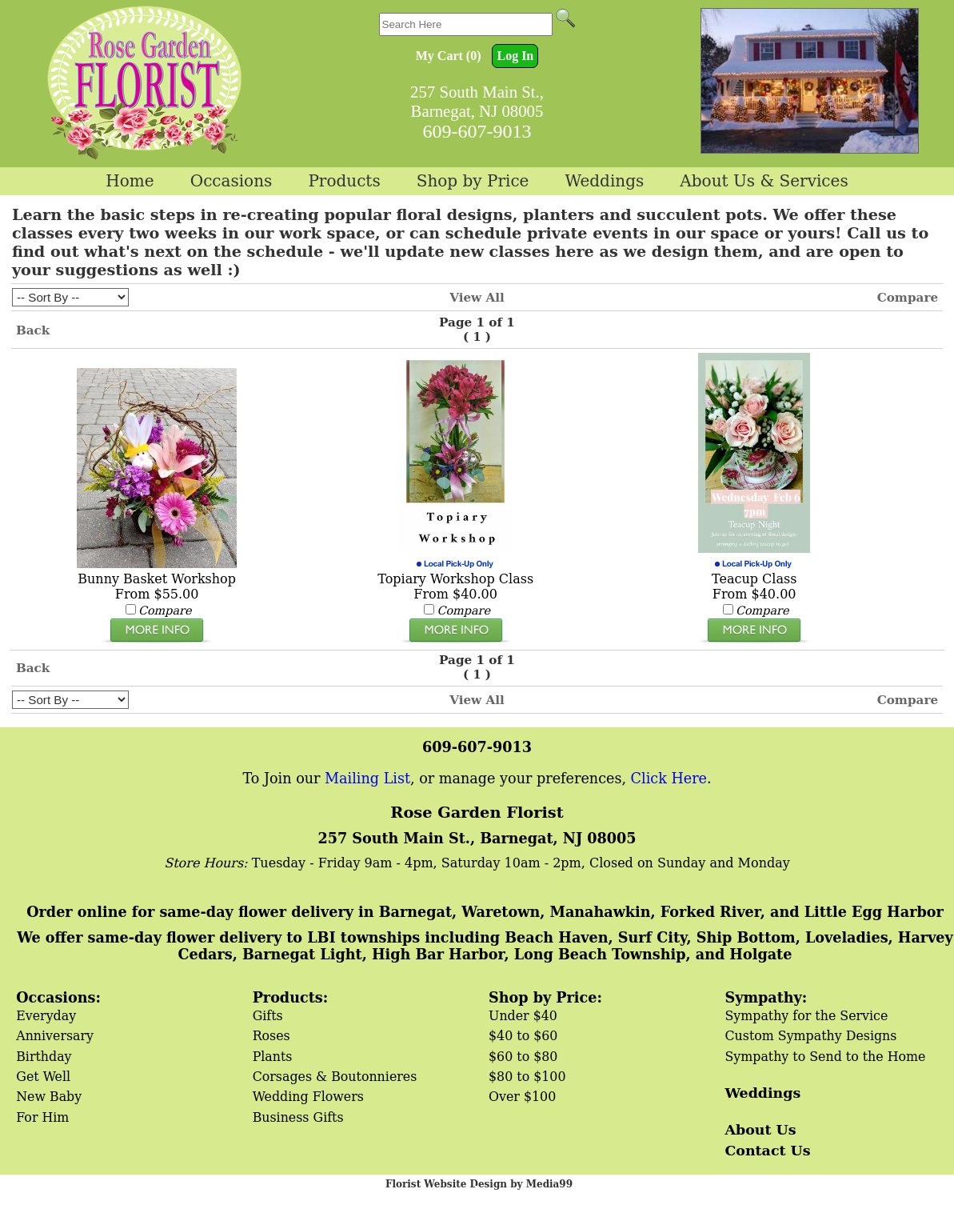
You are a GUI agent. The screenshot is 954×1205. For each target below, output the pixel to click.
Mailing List (367, 779)
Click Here (669, 779)
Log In (515, 55)
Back (33, 330)
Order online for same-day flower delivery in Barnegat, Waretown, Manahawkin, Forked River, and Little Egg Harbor (484, 911)
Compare (907, 297)
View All (477, 297)
